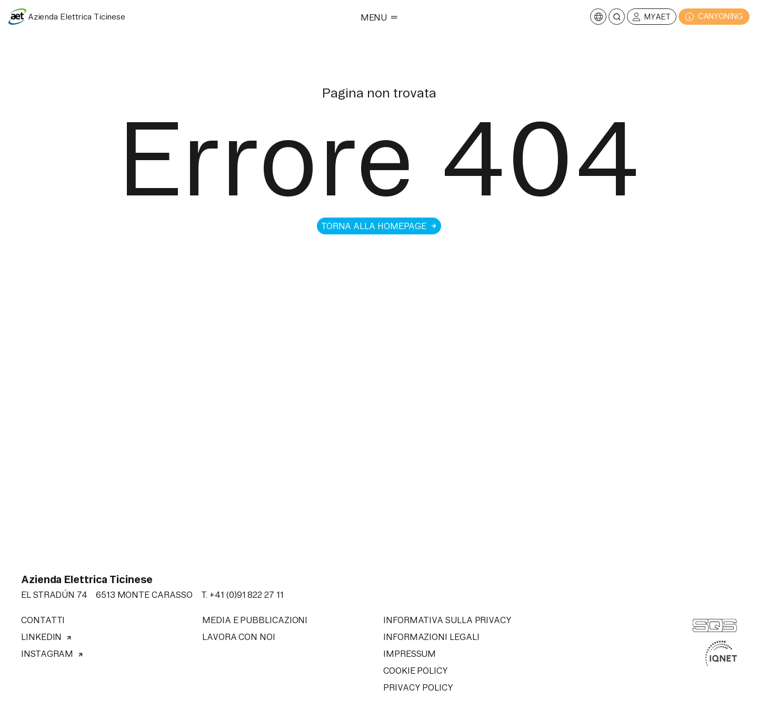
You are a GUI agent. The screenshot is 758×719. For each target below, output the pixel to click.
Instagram (52, 653)
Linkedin (46, 637)
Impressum (409, 653)
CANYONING (714, 16)
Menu (379, 17)
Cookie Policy (415, 670)
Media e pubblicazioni (254, 620)
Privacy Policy (418, 687)
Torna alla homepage (379, 226)
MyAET (652, 17)
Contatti (43, 620)
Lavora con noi (238, 637)
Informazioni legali (431, 637)
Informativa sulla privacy (447, 620)
